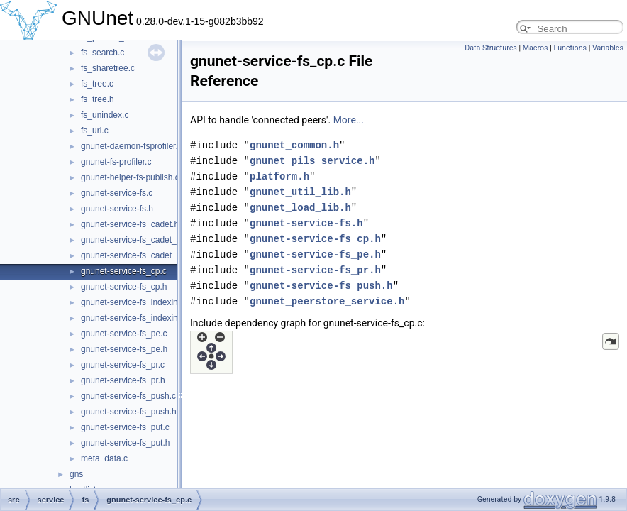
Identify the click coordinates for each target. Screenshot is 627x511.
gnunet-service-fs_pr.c (123, 365)
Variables (607, 48)
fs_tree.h (97, 99)
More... (348, 120)
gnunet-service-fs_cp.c (124, 271)
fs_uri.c (95, 131)
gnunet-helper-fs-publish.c (130, 177)
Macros (535, 48)
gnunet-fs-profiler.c (116, 162)
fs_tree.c (97, 84)
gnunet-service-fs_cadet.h (130, 224)
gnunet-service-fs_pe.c (124, 334)
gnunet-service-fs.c (116, 193)
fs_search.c (102, 52)
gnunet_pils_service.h (312, 160)
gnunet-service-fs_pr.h (123, 380)
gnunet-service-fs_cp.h (124, 287)
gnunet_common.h (294, 145)
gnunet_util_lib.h (300, 192)
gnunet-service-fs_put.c (125, 427)
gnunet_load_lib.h (300, 207)
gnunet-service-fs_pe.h (124, 349)
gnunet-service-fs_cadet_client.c (142, 240)
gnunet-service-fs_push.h (129, 412)
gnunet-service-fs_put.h (125, 443)
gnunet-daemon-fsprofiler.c (131, 146)
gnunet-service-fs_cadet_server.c (143, 255)
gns (76, 474)
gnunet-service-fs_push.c (128, 396)
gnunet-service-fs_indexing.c (135, 302)
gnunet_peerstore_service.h (327, 301)
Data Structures (491, 48)
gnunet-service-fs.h (117, 209)
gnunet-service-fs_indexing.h (135, 318)
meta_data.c (104, 458)
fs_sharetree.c (108, 68)
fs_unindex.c (104, 115)
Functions (570, 48)
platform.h (279, 176)
